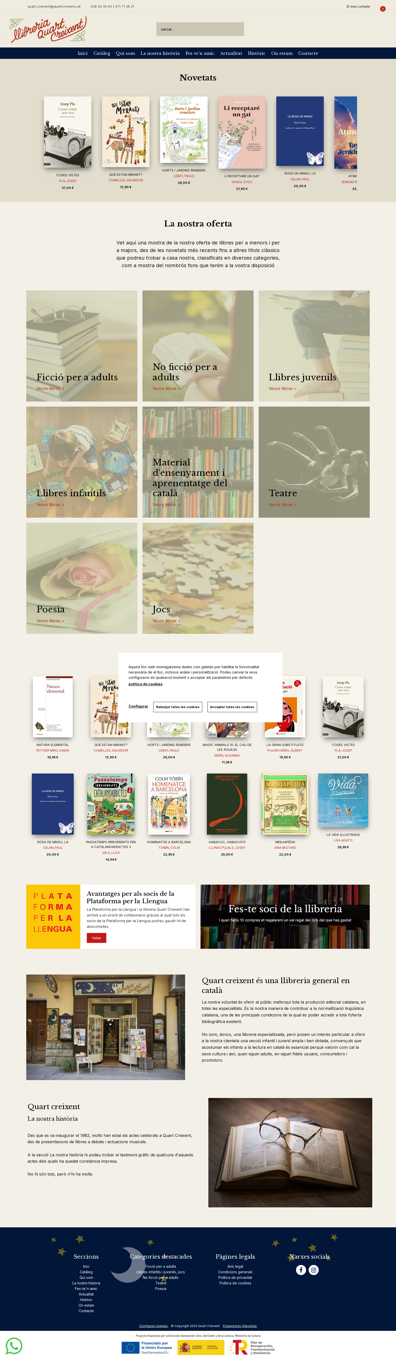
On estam (281, 53)
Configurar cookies (153, 1326)
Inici (83, 53)
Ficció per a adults (77, 377)
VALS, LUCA (111, 853)
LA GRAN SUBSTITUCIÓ (285, 745)
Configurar (138, 706)
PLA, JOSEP (68, 181)
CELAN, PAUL (300, 179)
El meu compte (358, 6)
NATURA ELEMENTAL (53, 745)
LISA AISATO (343, 840)
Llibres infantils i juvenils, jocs (161, 1272)
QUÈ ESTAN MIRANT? (125, 174)
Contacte (308, 53)
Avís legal (235, 1266)
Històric (256, 53)
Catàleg (101, 53)
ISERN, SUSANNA (227, 755)
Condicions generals (235, 1272)
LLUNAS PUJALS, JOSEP (227, 848)
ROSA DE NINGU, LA (300, 173)
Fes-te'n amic (200, 53)
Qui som (125, 53)
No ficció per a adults (185, 372)
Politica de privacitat (235, 1277)
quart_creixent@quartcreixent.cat (54, 6)
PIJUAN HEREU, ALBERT (285, 750)
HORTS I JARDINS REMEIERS (184, 170)
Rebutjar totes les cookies (178, 707)
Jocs (161, 609)
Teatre (283, 493)
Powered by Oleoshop (240, 1326)
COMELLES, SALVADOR (126, 180)
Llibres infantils (71, 493)
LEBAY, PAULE (184, 176)
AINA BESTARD (285, 848)
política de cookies (146, 684)
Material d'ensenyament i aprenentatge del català (190, 478)
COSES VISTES (67, 175)
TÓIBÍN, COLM (169, 848)
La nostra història (160, 53)
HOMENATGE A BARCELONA (169, 842)
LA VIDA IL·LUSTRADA (343, 835)
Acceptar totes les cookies (232, 707)
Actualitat (231, 53)
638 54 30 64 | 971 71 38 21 (112, 6)
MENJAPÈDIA (285, 842)
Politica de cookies (235, 1283)
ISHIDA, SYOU (242, 182)
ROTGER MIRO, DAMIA (52, 750)
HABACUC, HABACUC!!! (227, 842)
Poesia (50, 609)
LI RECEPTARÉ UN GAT (242, 176)
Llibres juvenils (303, 377)
